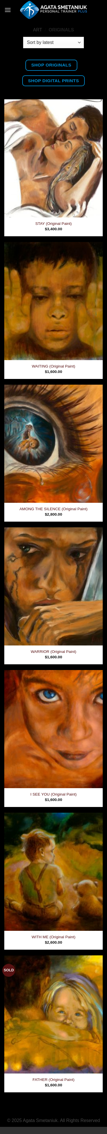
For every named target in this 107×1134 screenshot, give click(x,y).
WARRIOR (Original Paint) (53, 651)
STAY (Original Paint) (53, 223)
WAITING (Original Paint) (53, 366)
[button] (7, 10)
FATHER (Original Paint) (53, 1079)
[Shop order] (53, 42)
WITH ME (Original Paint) (53, 937)
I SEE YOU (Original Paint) (53, 794)
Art (37, 29)
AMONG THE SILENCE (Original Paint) (53, 509)
